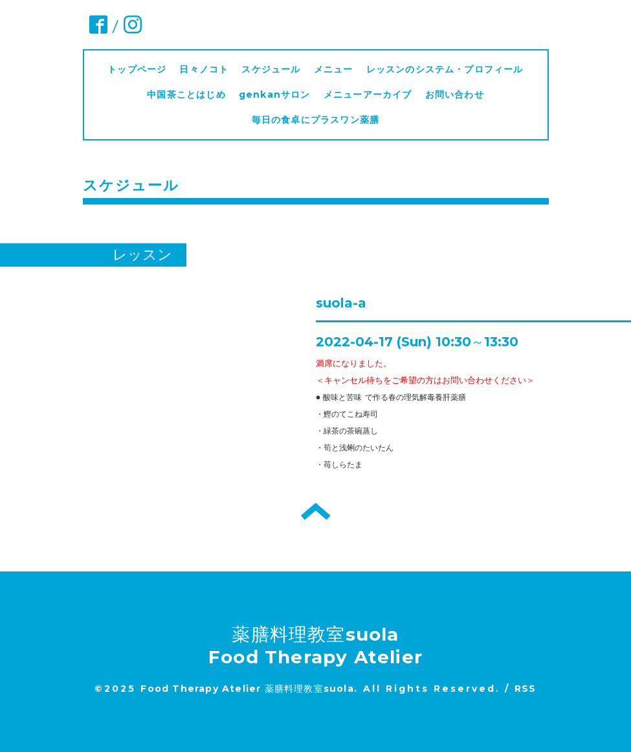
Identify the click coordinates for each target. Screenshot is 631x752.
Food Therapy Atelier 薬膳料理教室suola (246, 688)
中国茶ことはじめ (186, 94)
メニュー (333, 69)
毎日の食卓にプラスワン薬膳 (321, 120)
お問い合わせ (454, 94)
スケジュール (270, 69)
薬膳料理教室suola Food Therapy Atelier (315, 645)
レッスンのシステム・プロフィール (445, 69)
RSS (526, 688)
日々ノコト (203, 69)
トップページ (136, 69)
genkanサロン (275, 94)
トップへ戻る (315, 511)
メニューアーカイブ (368, 94)
